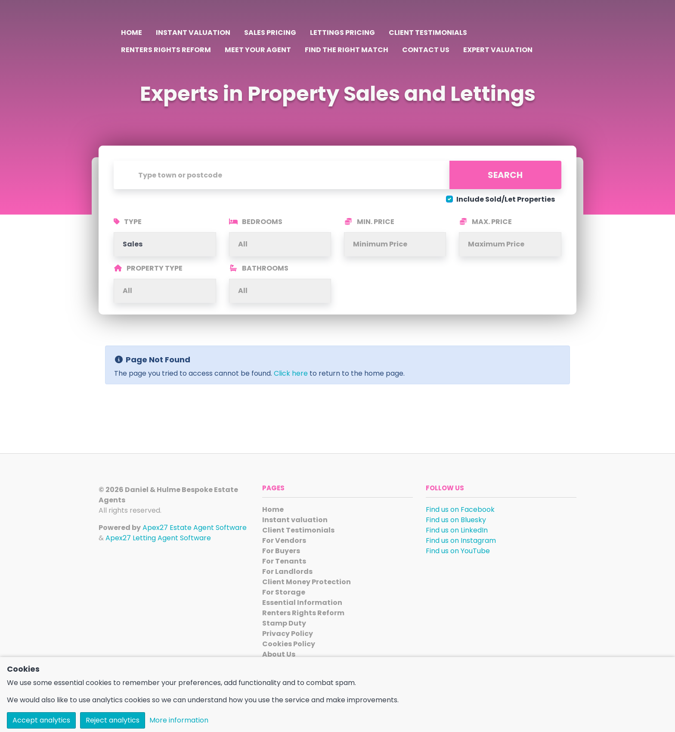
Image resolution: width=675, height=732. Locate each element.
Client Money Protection (306, 582)
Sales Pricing (270, 32)
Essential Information (302, 602)
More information (178, 720)
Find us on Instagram (461, 540)
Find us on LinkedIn (457, 530)
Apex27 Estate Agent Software (194, 528)
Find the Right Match (346, 50)
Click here (291, 373)
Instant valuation (193, 32)
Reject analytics (112, 720)
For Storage (283, 592)
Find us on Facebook (460, 509)
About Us (278, 654)
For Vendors (284, 540)
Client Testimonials (428, 32)
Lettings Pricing (342, 32)
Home (131, 32)
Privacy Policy (287, 634)
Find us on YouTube (458, 551)
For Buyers (281, 551)
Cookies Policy (288, 644)
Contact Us (425, 50)
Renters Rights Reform (166, 50)
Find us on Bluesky (456, 520)
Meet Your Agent (258, 50)
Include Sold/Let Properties (505, 199)
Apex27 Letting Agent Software (158, 538)
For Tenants (284, 561)
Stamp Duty (284, 623)
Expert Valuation (498, 50)
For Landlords (287, 571)
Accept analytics (41, 720)
